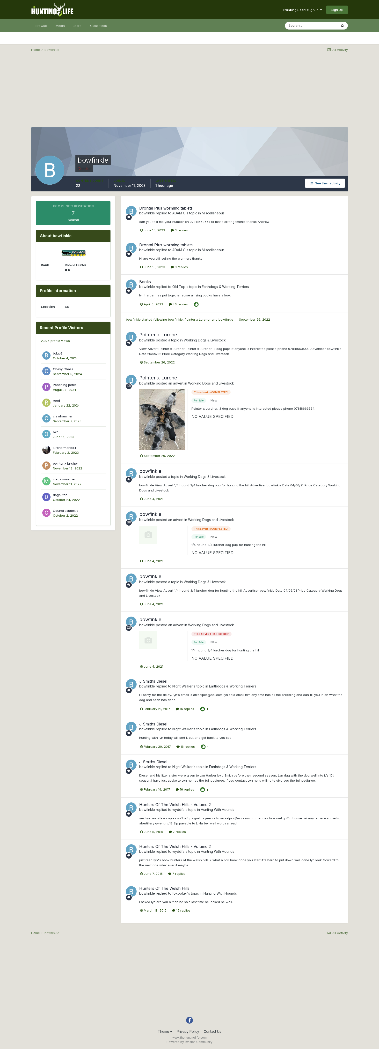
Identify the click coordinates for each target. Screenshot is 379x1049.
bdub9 (58, 353)
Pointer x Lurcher (198, 319)
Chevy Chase (63, 369)
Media (60, 26)
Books (145, 281)
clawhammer (63, 416)
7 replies (177, 832)
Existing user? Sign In (302, 10)
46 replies (178, 304)
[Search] (311, 26)
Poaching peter (64, 385)
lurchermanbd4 (64, 448)
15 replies (181, 910)
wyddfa (178, 810)
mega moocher (64, 479)
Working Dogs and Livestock (211, 383)
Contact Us (212, 1031)
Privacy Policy (188, 1031)
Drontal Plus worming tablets (166, 208)
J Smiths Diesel (153, 681)
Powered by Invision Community (189, 1042)
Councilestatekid (65, 511)
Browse (41, 26)
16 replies (185, 709)
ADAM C (178, 213)
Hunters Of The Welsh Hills (164, 888)
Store (77, 26)
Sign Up (337, 10)
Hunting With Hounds (217, 810)
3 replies (179, 230)
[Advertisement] (189, 93)
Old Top (178, 287)
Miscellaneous (213, 213)
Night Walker (182, 686)
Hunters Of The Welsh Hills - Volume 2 (175, 804)
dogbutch (60, 495)
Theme (165, 1031)
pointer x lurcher (65, 463)
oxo (55, 432)
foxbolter (179, 893)
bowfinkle (147, 213)
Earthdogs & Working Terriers (225, 287)
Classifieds (98, 26)
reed (56, 400)
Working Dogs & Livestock (205, 340)
